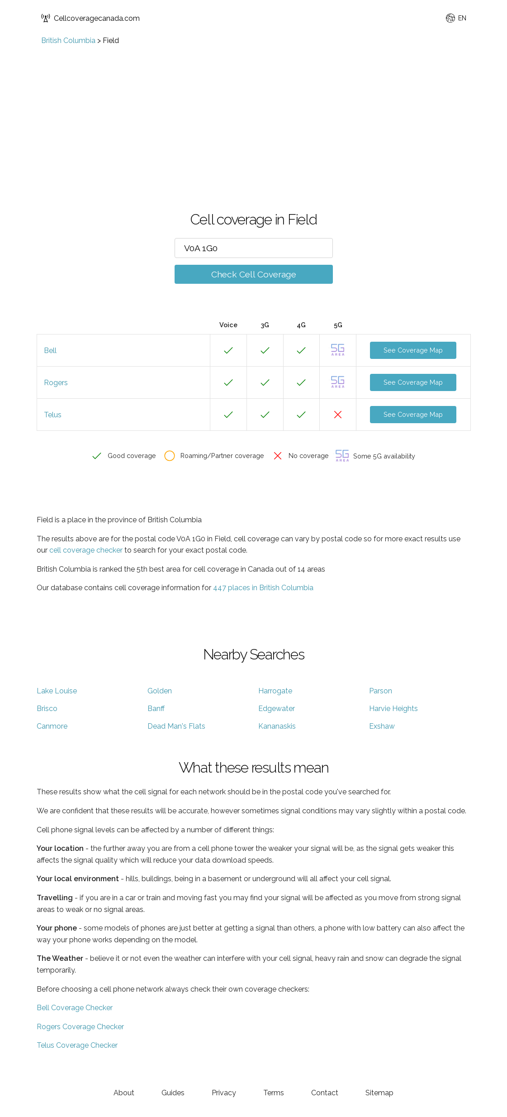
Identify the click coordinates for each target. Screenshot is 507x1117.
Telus (53, 415)
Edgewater (276, 708)
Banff (156, 708)
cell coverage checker (86, 550)
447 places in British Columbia (263, 587)
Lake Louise (57, 691)
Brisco (47, 708)
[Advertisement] (253, 112)
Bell (50, 350)
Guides (173, 1092)
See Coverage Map (413, 350)
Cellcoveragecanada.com (90, 18)
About (124, 1092)
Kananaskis (277, 726)
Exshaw (382, 726)
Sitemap (379, 1092)
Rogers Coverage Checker (80, 1026)
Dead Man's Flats (176, 726)
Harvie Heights (393, 708)
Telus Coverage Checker (77, 1045)
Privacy (224, 1092)
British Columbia (68, 40)
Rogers (56, 382)
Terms (273, 1092)
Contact (324, 1092)
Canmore (52, 726)
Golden (159, 691)
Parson (380, 691)
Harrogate (275, 691)
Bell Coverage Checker (75, 1007)
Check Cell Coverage (253, 274)
